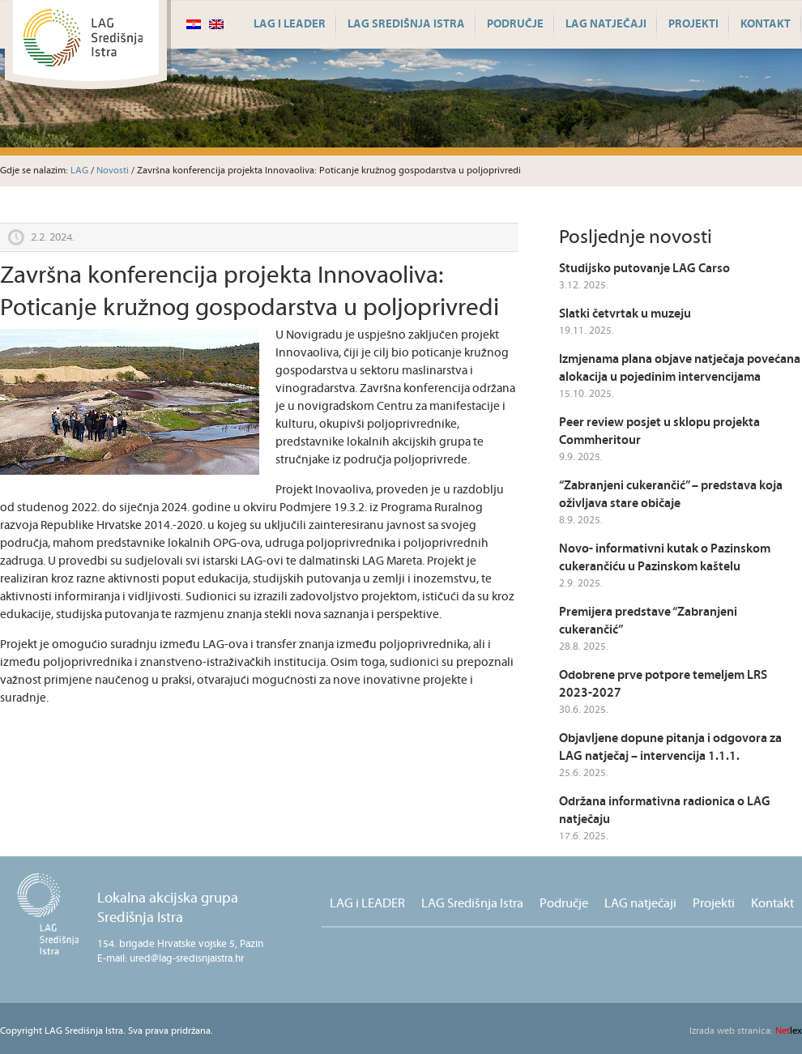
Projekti (693, 24)
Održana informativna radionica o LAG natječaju (664, 810)
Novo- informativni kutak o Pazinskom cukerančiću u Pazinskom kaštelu (664, 558)
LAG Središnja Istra (406, 24)
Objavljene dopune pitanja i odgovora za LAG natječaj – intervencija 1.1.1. (670, 747)
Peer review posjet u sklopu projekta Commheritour (659, 431)
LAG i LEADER (290, 24)
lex (745, 1031)
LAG (79, 170)
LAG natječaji (605, 24)
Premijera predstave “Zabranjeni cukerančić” (648, 621)
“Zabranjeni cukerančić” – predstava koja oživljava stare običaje (671, 494)
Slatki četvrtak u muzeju (625, 314)
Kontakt (765, 24)
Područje (515, 24)
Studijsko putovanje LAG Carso (644, 268)
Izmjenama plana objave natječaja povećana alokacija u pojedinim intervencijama (679, 368)
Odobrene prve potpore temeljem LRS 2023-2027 (663, 684)
